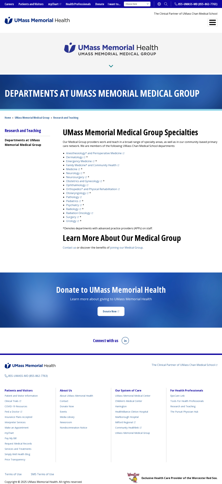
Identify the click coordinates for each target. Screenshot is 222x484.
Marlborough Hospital (127, 411)
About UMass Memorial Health (76, 390)
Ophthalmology (76, 180)
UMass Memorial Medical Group (132, 427)
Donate (99, 4)
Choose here (137, 3)
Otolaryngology (76, 188)
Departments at (23, 137)
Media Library (67, 411)
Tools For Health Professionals (187, 395)
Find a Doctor (178, 21)
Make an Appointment (17, 422)
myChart (53, 4)
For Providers (64, 61)
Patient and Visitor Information (21, 390)
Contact (64, 395)
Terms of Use (13, 469)
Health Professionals (78, 4)
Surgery (71, 212)
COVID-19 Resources (16, 401)
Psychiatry (72, 200)
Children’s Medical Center (128, 395)
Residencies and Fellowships (166, 61)
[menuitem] (27, 137)
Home (8, 112)
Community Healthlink (127, 422)
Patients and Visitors (31, 4)
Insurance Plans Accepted (18, 411)
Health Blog (17, 448)
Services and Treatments (140, 21)
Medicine (71, 164)
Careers (9, 4)
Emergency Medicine (79, 156)
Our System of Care (128, 385)
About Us (39, 61)
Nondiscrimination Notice (73, 422)
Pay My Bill (10, 432)
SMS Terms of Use (42, 469)
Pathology (72, 192)
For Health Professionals (186, 385)
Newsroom (66, 417)
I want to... (114, 4)
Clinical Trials (11, 395)
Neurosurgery (75, 172)
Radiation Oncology (78, 208)
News (85, 61)
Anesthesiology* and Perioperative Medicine (94, 148)
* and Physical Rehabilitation (91, 184)
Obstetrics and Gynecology (82, 176)
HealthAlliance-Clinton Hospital (131, 406)
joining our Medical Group (126, 242)
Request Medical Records (18, 438)
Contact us (69, 242)
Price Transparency (15, 454)
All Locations (203, 21)
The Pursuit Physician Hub (184, 406)
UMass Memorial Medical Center (132, 390)
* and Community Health (91, 160)
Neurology (73, 168)
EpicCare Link (177, 390)
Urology (71, 215)
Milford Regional (124, 417)
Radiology (72, 204)
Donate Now (109, 306)
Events (63, 406)
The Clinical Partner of (183, 359)
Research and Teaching (118, 61)
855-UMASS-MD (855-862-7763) (197, 4)
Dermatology (74, 152)
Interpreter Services (15, 417)
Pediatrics (72, 196)
